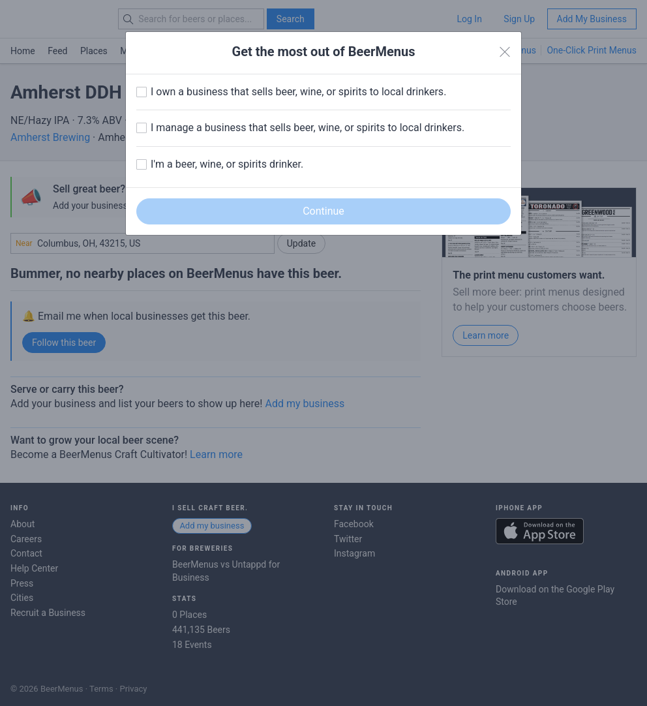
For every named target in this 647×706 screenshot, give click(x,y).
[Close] (505, 52)
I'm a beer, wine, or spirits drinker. (227, 164)
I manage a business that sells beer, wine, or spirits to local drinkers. (307, 127)
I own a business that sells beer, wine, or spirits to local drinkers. (298, 91)
